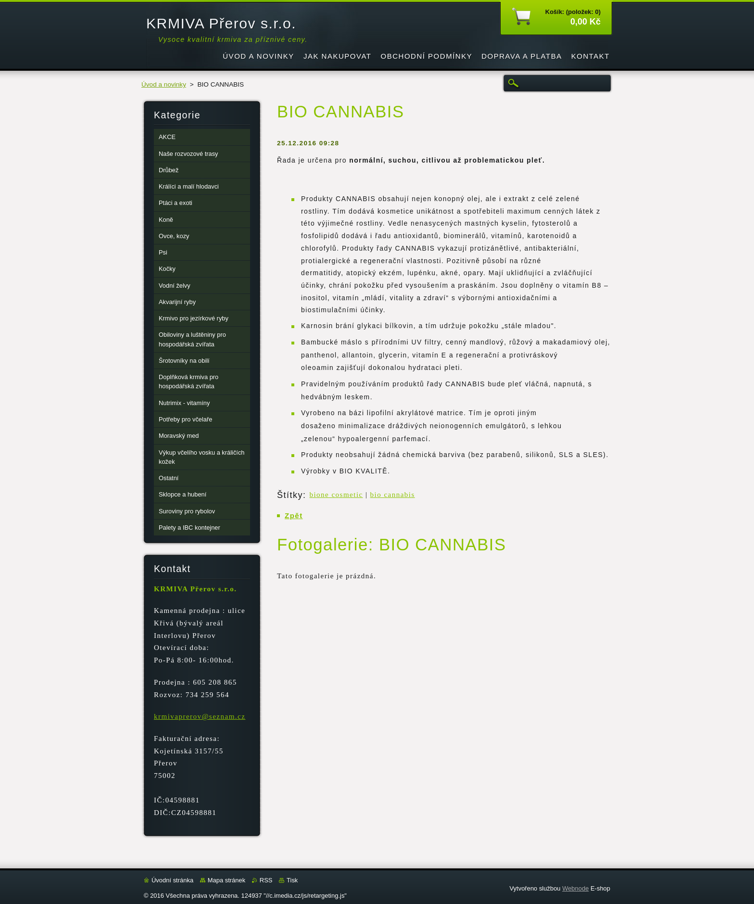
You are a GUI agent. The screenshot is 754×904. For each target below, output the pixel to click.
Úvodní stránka (172, 880)
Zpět (294, 515)
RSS (266, 880)
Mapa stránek (226, 880)
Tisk (292, 880)
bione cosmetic (336, 494)
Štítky (290, 495)
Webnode (575, 888)
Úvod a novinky (163, 84)
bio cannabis (392, 494)
